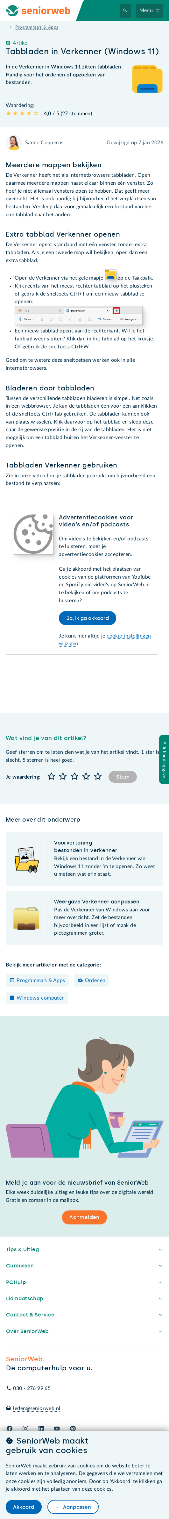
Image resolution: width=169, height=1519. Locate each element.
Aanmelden (84, 1217)
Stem (123, 777)
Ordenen (95, 980)
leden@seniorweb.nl (36, 1408)
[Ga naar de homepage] (43, 10)
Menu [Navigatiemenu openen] (146, 10)
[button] (51, 777)
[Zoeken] (125, 11)
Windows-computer (40, 998)
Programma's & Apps (41, 980)
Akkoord (23, 1507)
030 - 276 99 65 (32, 1388)
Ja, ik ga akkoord (88, 618)
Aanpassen (76, 1507)
